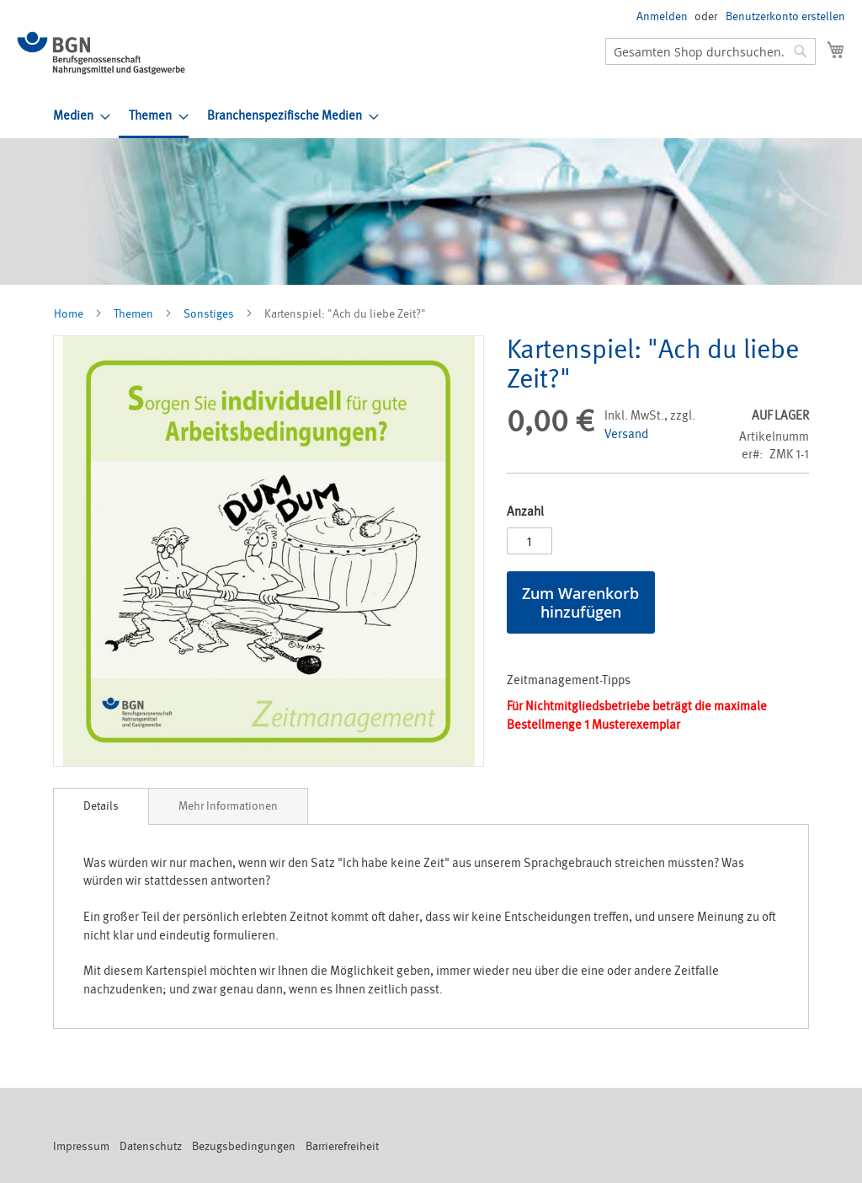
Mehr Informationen (228, 806)
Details (101, 806)
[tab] (101, 806)
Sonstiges (209, 314)
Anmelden (662, 16)
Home (68, 314)
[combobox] (710, 51)
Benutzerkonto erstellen (785, 16)
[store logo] (101, 53)
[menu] (449, 117)
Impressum (81, 1146)
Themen (133, 314)
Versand (626, 434)
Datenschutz (151, 1146)
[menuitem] (76, 116)
